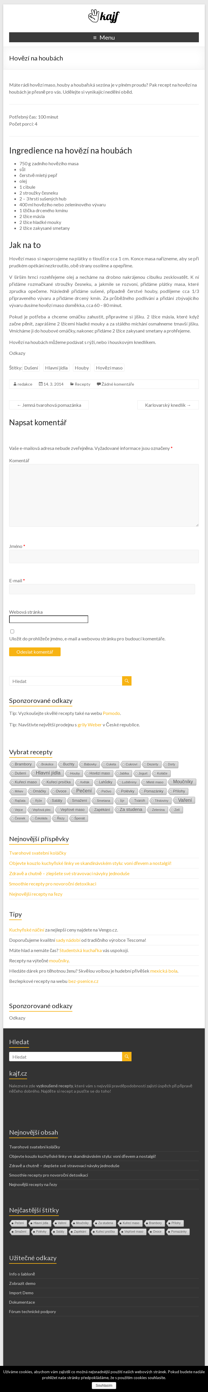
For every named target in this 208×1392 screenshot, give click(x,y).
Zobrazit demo (22, 1283)
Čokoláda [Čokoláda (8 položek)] (41, 818)
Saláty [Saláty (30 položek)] (57, 800)
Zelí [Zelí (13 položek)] (177, 809)
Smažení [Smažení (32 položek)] (79, 800)
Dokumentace (22, 1302)
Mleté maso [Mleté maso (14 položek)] (154, 782)
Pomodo (111, 713)
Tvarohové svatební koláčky (37, 853)
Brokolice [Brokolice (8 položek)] (47, 764)
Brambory (155, 1223)
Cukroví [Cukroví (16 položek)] (131, 764)
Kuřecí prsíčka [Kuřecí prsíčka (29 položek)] (58, 782)
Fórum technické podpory (32, 1311)
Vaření (62, 1223)
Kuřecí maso (131, 1223)
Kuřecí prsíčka (105, 1231)
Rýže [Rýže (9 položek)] (38, 800)
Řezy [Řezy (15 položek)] (61, 818)
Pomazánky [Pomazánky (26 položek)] (154, 791)
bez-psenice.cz (83, 981)
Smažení (20, 1231)
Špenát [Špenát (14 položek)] (79, 818)
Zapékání (80, 1231)
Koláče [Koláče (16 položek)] (162, 773)
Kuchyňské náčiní (26, 929)
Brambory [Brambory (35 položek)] (23, 764)
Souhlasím (104, 1385)
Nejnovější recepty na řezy (35, 894)
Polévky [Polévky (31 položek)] (127, 791)
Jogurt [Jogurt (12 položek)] (143, 773)
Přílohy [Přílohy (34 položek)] (179, 791)
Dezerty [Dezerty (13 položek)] (152, 764)
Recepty (82, 384)
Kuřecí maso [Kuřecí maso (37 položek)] (26, 782)
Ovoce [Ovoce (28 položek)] (61, 791)
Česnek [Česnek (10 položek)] (20, 818)
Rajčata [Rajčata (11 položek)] (20, 800)
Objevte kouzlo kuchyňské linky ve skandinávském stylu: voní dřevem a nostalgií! (90, 863)
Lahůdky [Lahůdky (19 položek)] (105, 782)
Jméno (17, 546)
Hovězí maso (109, 367)
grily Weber (90, 724)
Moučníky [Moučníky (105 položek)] (183, 781)
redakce (25, 384)
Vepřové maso (133, 1231)
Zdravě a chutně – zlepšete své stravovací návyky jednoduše (69, 873)
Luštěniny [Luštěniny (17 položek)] (129, 782)
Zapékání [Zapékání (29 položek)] (102, 809)
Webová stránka (26, 612)
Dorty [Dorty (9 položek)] (171, 764)
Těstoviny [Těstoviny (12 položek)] (161, 800)
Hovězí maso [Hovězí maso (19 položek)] (99, 773)
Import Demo (21, 1292)
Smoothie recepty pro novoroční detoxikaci (52, 883)
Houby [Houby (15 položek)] (75, 773)
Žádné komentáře (117, 384)
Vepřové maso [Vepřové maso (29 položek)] (72, 809)
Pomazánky (179, 1231)
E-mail (17, 580)
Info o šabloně (22, 1273)
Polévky (41, 1231)
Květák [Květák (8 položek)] (84, 782)
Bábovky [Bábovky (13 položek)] (90, 764)
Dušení (31, 367)
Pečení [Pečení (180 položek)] (84, 791)
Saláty (60, 1231)
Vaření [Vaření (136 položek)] (185, 800)
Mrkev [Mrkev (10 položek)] (19, 791)
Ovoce (157, 1231)
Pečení (19, 1223)
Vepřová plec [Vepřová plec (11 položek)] (42, 809)
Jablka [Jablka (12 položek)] (124, 773)
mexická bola (163, 970)
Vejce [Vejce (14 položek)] (19, 809)
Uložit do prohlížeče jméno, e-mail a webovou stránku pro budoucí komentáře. (87, 638)
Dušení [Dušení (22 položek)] (20, 773)
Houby (82, 367)
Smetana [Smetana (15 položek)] (103, 800)
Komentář (19, 460)
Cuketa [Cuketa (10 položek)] (111, 764)
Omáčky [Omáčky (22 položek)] (39, 791)
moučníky (59, 960)
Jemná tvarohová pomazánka (49, 405)
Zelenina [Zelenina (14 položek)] (158, 809)
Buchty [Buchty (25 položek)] (68, 764)
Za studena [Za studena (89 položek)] (131, 809)
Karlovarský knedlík (168, 405)
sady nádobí (68, 940)
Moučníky (82, 1223)
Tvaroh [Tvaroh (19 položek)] (139, 801)
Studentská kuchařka (80, 950)
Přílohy (176, 1223)
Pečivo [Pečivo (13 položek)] (106, 791)
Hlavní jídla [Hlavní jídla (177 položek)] (48, 773)
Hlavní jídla (56, 367)
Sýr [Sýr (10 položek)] (122, 800)
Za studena (105, 1223)
